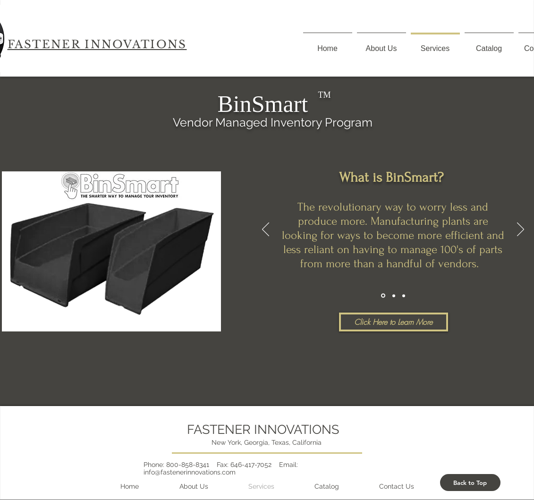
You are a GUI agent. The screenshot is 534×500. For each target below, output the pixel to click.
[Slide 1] (383, 296)
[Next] (520, 229)
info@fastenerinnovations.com (190, 472)
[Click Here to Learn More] (393, 322)
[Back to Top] (470, 482)
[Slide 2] (393, 295)
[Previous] (265, 229)
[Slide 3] (403, 295)
